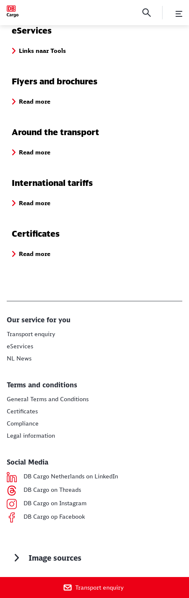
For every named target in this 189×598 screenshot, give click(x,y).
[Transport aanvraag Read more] (31, 334)
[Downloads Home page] (12, 11)
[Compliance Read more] (23, 423)
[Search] (146, 12)
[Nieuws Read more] (19, 358)
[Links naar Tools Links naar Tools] (20, 346)
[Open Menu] (179, 14)
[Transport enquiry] (94, 587)
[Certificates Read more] (22, 411)
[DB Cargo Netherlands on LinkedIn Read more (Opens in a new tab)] (71, 477)
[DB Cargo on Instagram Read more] (55, 504)
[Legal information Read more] (31, 435)
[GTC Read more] (48, 399)
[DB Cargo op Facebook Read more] (54, 517)
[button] (42, 50)
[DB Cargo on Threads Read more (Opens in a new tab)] (52, 491)
